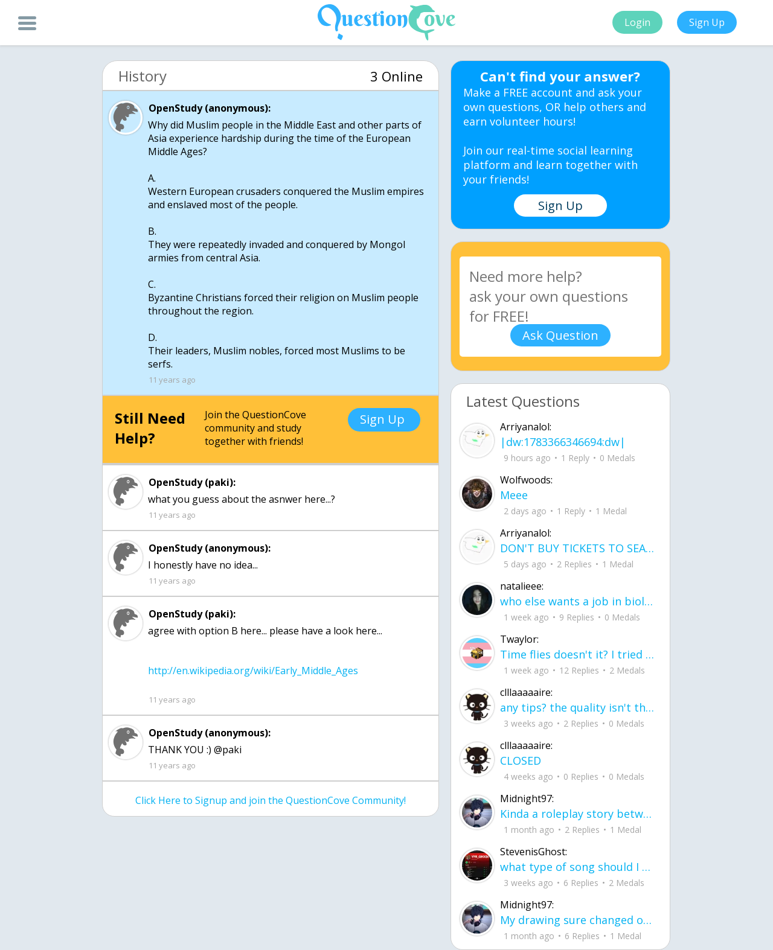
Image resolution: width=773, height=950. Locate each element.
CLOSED (520, 760)
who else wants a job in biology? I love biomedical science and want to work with (577, 601)
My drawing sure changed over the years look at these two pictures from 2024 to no (577, 920)
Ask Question (560, 335)
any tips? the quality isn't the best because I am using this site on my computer (577, 707)
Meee (514, 495)
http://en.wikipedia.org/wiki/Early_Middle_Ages (253, 670)
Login (637, 22)
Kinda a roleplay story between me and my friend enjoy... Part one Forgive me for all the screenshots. (577, 813)
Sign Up (707, 22)
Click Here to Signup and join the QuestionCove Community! (270, 800)
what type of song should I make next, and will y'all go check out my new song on (577, 866)
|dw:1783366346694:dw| (563, 442)
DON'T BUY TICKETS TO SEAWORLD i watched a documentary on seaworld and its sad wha (577, 548)
